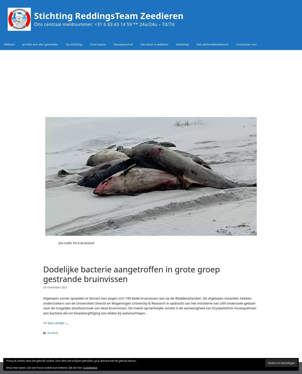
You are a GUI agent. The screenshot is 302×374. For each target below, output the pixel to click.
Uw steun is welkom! (154, 44)
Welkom (9, 44)
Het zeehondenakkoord (212, 44)
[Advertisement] (151, 81)
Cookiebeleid (90, 367)
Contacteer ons (246, 44)
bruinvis (53, 333)
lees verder (56, 323)
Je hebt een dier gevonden (40, 44)
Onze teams (98, 44)
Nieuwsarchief (123, 44)
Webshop (182, 44)
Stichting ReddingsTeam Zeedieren (109, 16)
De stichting (74, 44)
